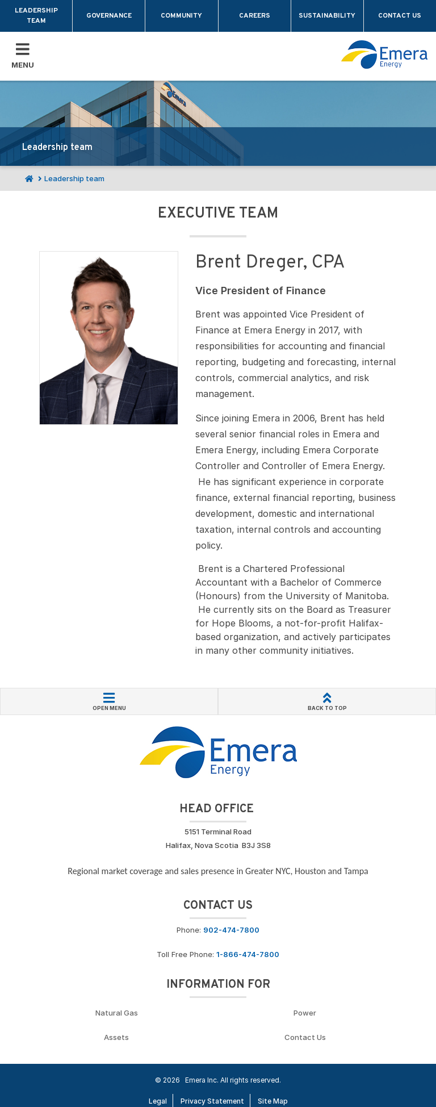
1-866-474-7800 (247, 954)
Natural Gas (116, 1012)
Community (181, 15)
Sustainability (327, 15)
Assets (116, 1037)
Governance (109, 15)
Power (305, 1012)
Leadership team (36, 16)
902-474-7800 (231, 929)
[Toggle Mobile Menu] (23, 56)
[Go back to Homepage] (218, 751)
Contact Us (305, 1037)
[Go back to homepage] (384, 54)
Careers (254, 15)
